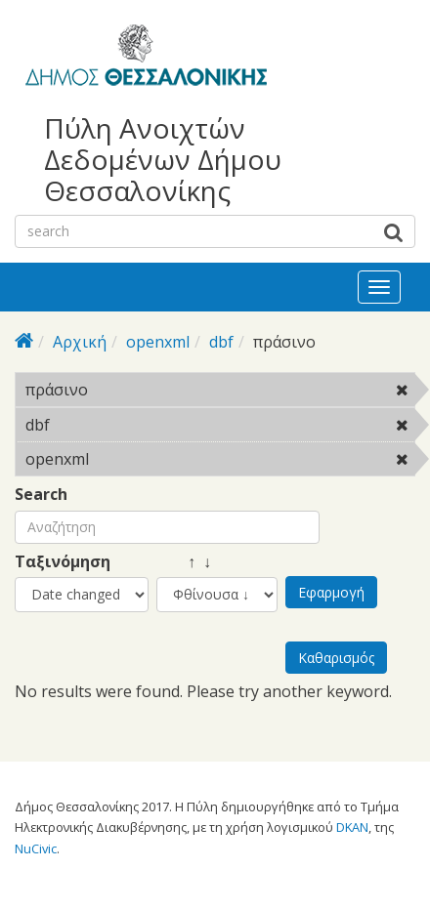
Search (41, 494)
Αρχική (80, 341)
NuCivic (36, 848)
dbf (221, 341)
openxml (158, 341)
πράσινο (138, 389)
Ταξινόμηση (62, 562)
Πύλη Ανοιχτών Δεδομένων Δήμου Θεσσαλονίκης (162, 159)
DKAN (352, 827)
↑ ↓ (183, 562)
